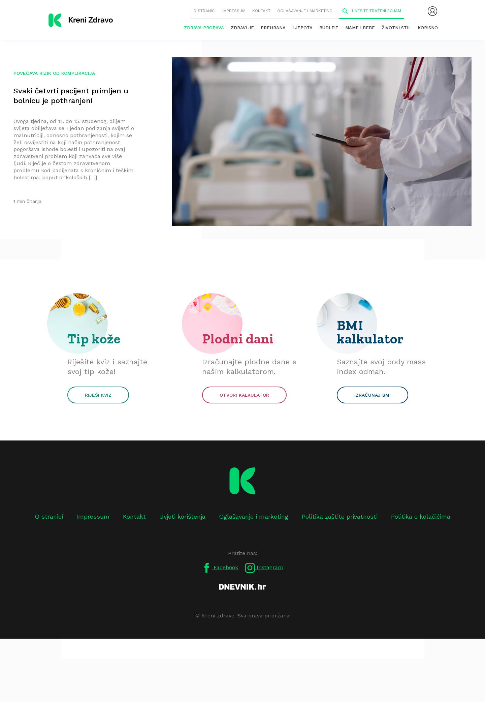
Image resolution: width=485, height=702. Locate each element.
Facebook (220, 568)
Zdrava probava (204, 27)
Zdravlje (242, 27)
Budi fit (328, 27)
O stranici (204, 10)
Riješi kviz (98, 395)
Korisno (428, 27)
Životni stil (396, 27)
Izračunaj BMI (372, 395)
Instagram (264, 568)
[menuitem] (432, 11)
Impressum (234, 10)
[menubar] (432, 11)
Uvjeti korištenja (182, 516)
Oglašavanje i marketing (304, 10)
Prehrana (273, 27)
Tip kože (94, 339)
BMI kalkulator (370, 332)
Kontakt (261, 10)
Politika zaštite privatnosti (340, 516)
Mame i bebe (360, 27)
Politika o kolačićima (420, 516)
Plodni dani (238, 339)
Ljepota (302, 27)
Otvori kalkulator (244, 395)
